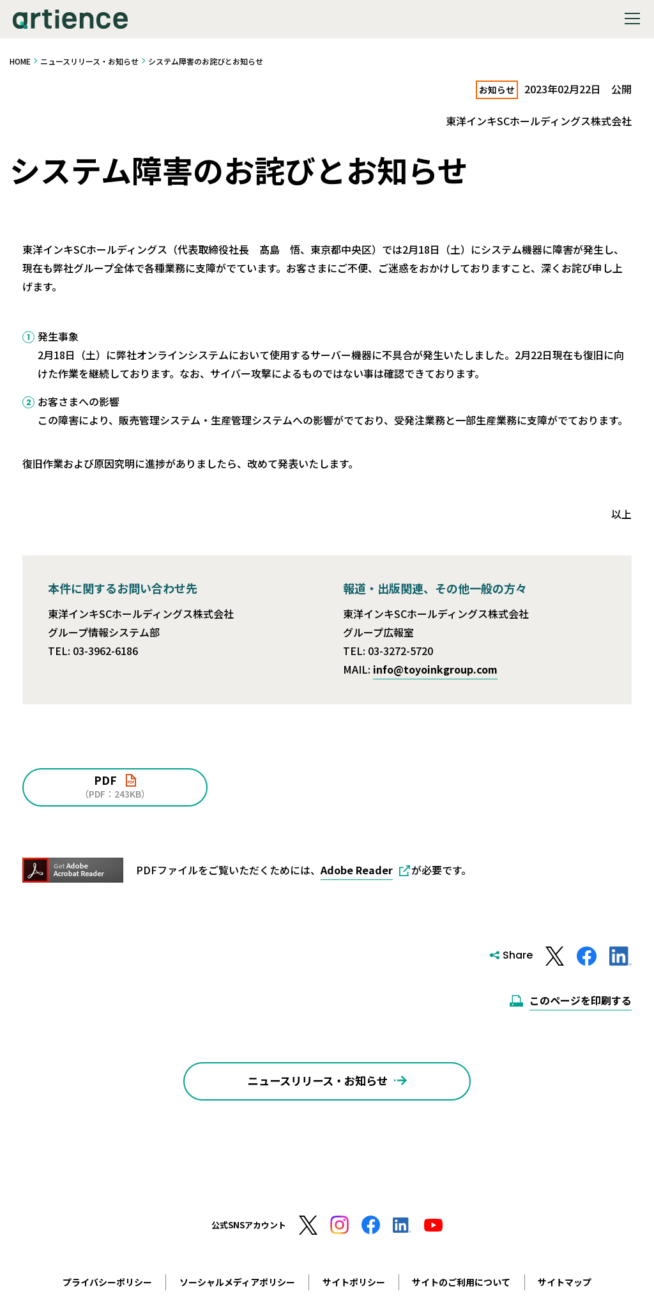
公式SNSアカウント (248, 1236)
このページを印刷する (580, 1000)
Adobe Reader (357, 869)
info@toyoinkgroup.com (435, 669)
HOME (20, 61)
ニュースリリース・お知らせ (89, 61)
